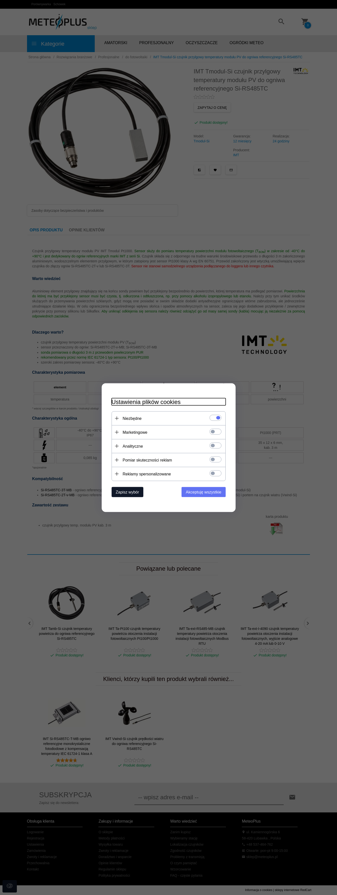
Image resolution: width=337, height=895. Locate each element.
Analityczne (133, 446)
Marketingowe (135, 432)
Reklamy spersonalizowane (147, 474)
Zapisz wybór (127, 492)
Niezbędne (132, 418)
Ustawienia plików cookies (146, 401)
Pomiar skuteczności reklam (147, 460)
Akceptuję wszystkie (203, 492)
